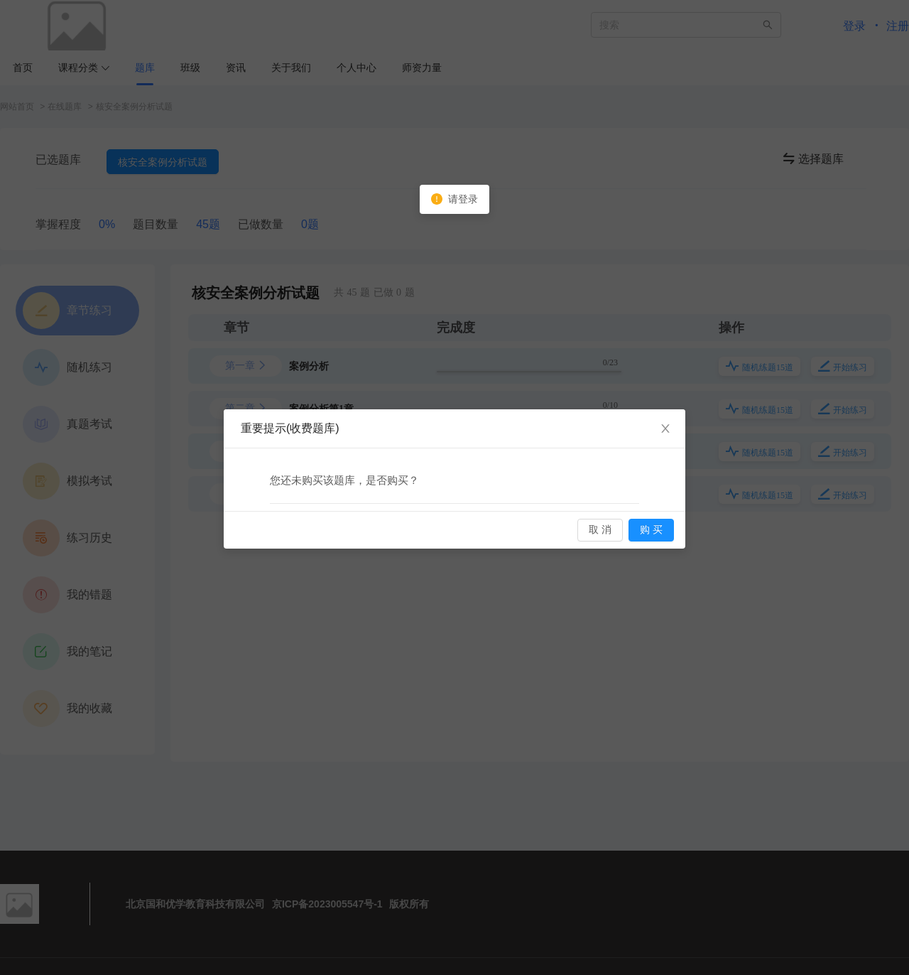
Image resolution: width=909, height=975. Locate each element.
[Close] (665, 429)
